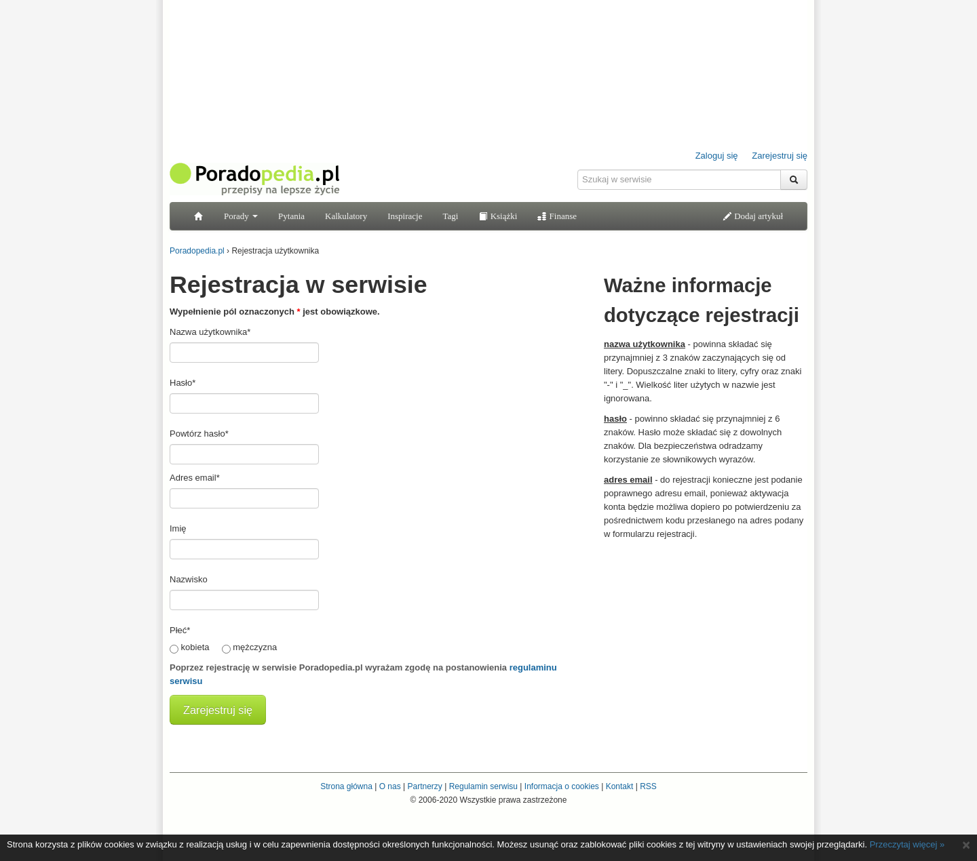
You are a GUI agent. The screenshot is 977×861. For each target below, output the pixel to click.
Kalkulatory (346, 216)
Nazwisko (189, 579)
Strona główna (346, 786)
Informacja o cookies (561, 786)
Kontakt (620, 786)
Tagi (450, 216)
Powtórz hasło (199, 433)
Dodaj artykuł (753, 216)
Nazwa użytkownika (210, 332)
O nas (390, 786)
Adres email (195, 478)
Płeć (180, 630)
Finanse (557, 216)
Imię (178, 528)
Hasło (182, 383)
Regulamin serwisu (483, 786)
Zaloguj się (716, 156)
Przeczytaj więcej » (907, 844)
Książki (497, 216)
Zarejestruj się (779, 156)
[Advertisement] (705, 632)
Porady (241, 216)
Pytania (291, 216)
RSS (648, 786)
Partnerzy (424, 786)
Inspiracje (404, 216)
